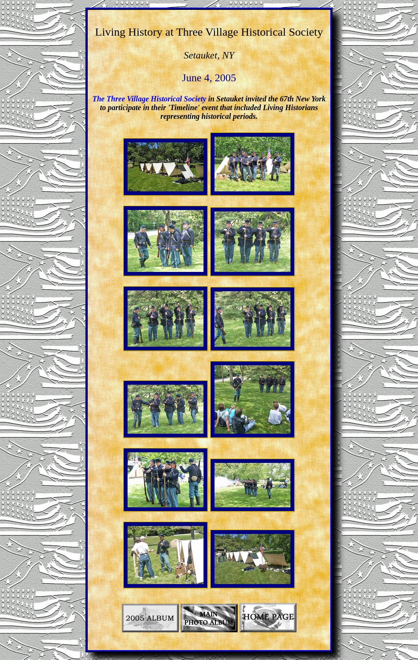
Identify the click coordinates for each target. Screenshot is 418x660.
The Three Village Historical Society (149, 99)
